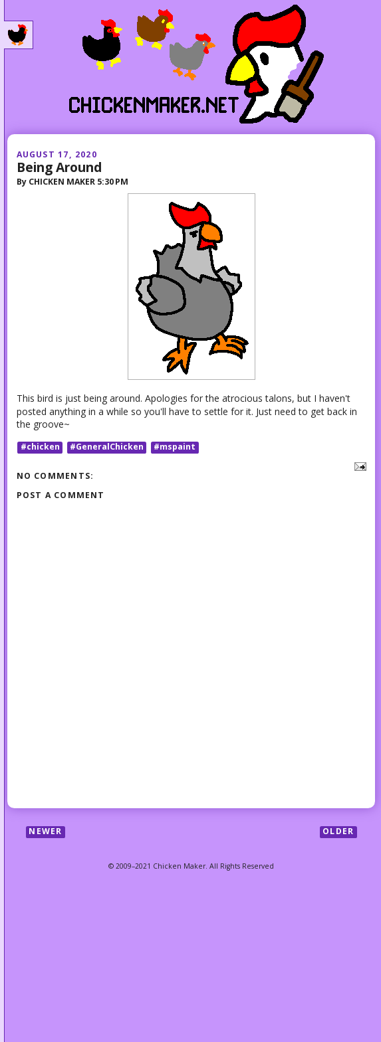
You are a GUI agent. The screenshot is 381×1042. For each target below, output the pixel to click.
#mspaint (174, 447)
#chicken (40, 447)
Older (338, 831)
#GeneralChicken (107, 447)
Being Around (59, 167)
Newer (45, 831)
